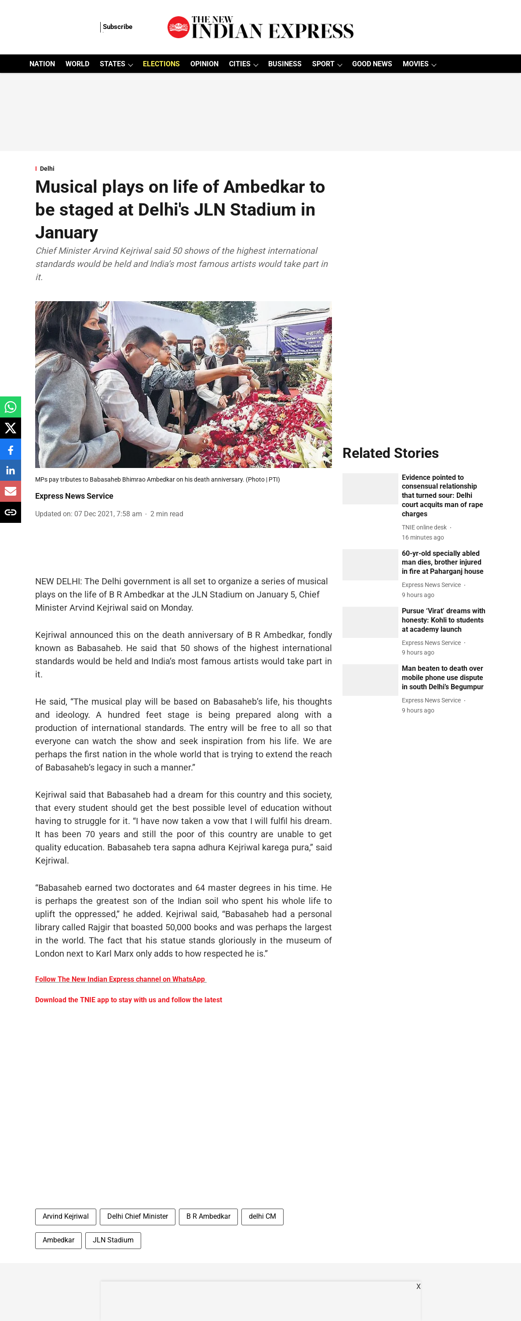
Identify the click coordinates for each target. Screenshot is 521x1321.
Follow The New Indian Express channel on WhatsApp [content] (120, 979)
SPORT (323, 64)
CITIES (240, 64)
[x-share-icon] (11, 432)
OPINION (204, 64)
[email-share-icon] (11, 496)
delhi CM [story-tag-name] (262, 1216)
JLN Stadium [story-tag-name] (113, 1240)
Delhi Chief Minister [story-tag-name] (137, 1216)
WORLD (77, 64)
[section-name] (183, 168)
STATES (112, 64)
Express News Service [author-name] (74, 495)
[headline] (444, 496)
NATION (42, 64)
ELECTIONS (161, 64)
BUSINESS (285, 64)
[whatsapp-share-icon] (11, 411)
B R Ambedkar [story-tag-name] (208, 1216)
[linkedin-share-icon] (11, 475)
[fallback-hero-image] (370, 488)
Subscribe (117, 27)
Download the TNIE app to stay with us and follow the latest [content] (128, 1000)
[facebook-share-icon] (11, 454)
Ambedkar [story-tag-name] (58, 1240)
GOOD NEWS (372, 64)
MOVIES (416, 64)
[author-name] (426, 527)
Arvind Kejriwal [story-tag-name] (66, 1216)
